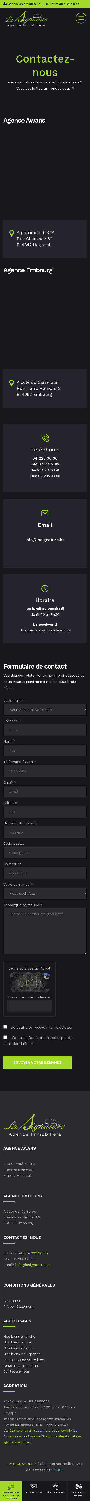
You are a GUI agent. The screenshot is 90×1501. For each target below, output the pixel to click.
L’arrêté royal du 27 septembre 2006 (31, 1430)
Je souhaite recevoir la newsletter (38, 1027)
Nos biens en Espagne (21, 1354)
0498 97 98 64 (45, 469)
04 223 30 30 (45, 458)
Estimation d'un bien (62, 4)
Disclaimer (12, 1300)
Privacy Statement (18, 1306)
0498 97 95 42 (45, 464)
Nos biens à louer (17, 1342)
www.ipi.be (69, 1430)
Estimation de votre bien (23, 1360)
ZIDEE (58, 1470)
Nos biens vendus (18, 1348)
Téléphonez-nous (56, 1488)
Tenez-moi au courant (78, 1489)
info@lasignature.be (45, 539)
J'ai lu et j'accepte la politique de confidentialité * (37, 1040)
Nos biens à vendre (19, 1336)
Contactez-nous (33, 1488)
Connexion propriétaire (21, 4)
